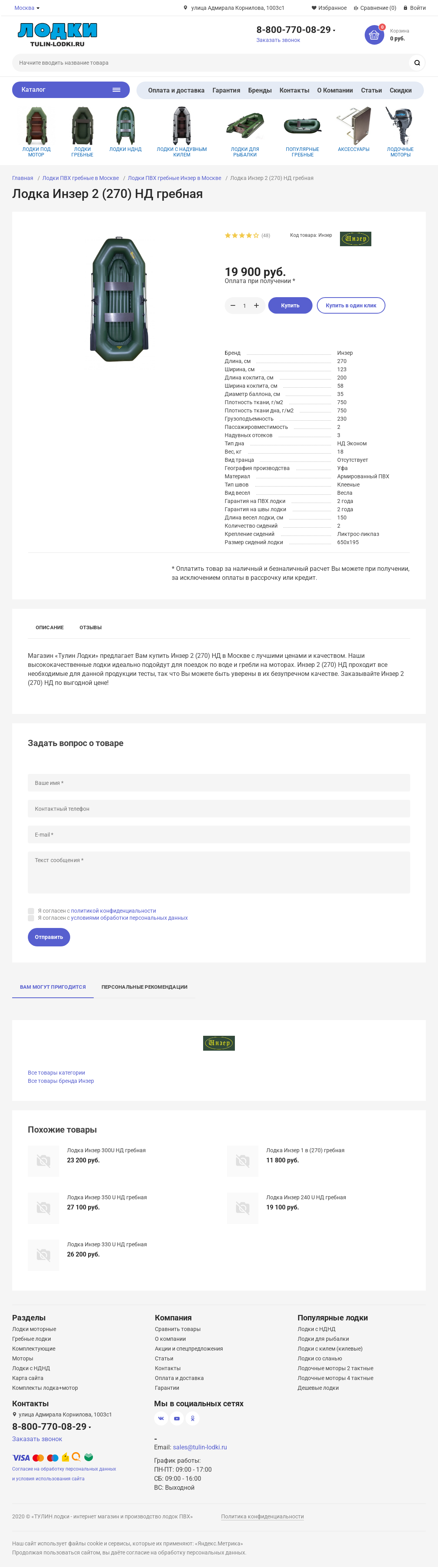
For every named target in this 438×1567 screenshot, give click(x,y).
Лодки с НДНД (31, 1368)
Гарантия (226, 90)
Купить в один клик (351, 305)
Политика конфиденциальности (262, 1516)
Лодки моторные (34, 1329)
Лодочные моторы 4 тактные (335, 1378)
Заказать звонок (278, 40)
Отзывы (91, 627)
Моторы (22, 1358)
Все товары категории (56, 1072)
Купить (290, 305)
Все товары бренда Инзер (61, 1081)
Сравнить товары (178, 1329)
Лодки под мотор (36, 132)
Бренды (260, 90)
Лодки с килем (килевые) (330, 1348)
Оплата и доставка (176, 90)
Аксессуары (354, 129)
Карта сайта (28, 1378)
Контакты (294, 90)
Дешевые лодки (318, 1388)
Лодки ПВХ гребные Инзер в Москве (174, 178)
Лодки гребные (82, 132)
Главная (22, 178)
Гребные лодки (31, 1339)
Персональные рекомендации (145, 987)
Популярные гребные (302, 132)
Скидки (401, 90)
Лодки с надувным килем (182, 132)
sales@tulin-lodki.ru (200, 1447)
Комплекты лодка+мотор (45, 1388)
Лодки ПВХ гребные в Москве (80, 178)
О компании (170, 1339)
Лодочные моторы (400, 132)
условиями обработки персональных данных (129, 918)
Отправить (49, 937)
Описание (50, 627)
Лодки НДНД (126, 129)
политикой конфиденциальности (113, 911)
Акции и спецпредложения (189, 1348)
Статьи (371, 90)
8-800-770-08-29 (293, 29)
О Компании (335, 90)
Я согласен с (97, 911)
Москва (25, 8)
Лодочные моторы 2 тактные (335, 1368)
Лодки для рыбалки (245, 132)
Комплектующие (33, 1348)
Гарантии (167, 1388)
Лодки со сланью (320, 1358)
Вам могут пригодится (53, 987)
